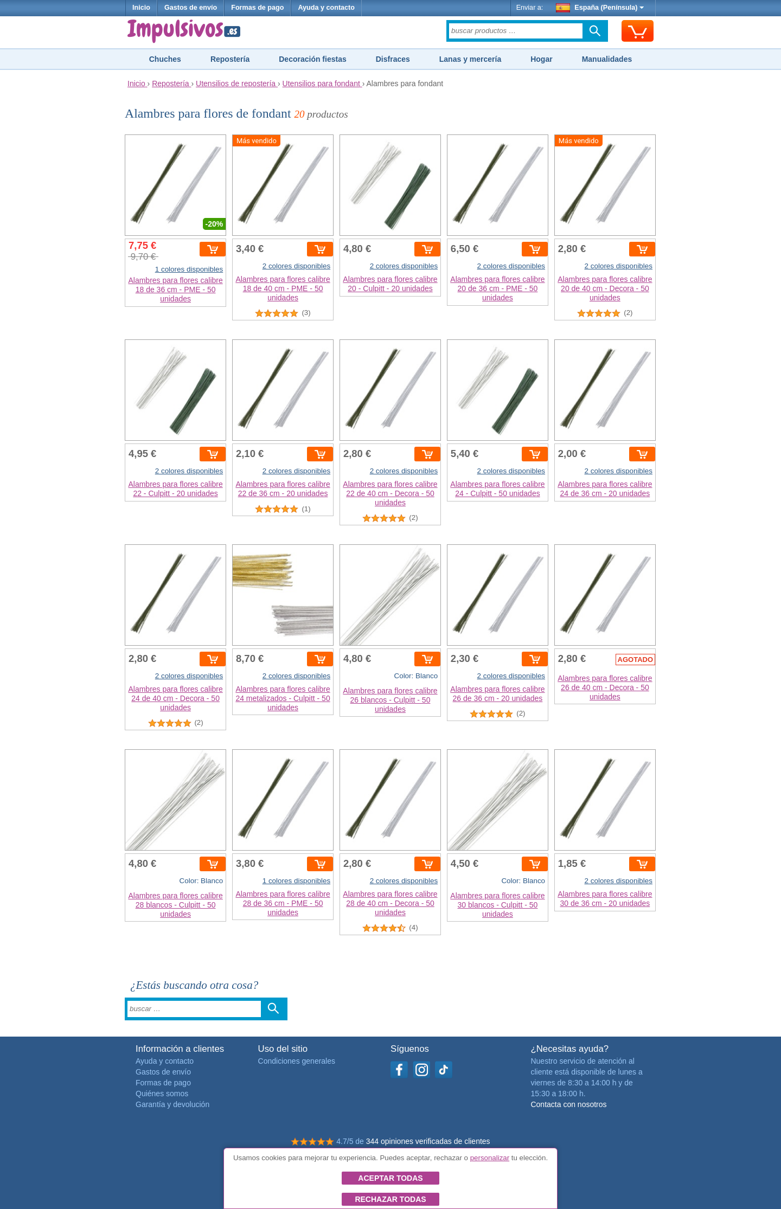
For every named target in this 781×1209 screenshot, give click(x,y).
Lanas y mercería (470, 59)
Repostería (229, 59)
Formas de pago (257, 7)
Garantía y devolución (172, 1104)
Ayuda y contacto (326, 7)
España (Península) (600, 7)
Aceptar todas (390, 1178)
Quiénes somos (162, 1093)
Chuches (165, 59)
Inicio (141, 7)
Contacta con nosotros (568, 1104)
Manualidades (607, 59)
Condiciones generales (296, 1061)
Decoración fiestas (313, 59)
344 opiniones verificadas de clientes (428, 1141)
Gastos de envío (190, 7)
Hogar (541, 59)
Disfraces (393, 59)
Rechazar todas (390, 1199)
